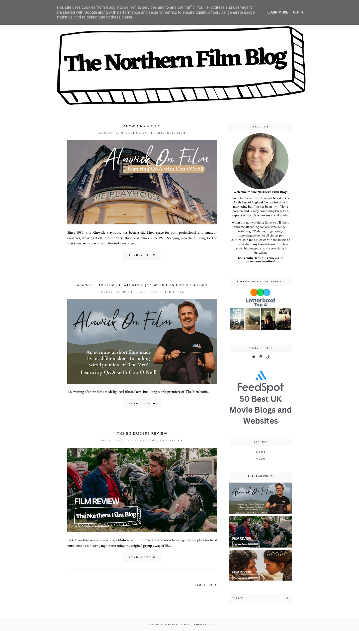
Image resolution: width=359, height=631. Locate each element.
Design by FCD (202, 624)
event (157, 133)
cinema (150, 440)
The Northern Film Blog (173, 624)
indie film (176, 133)
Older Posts (205, 585)
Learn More (277, 12)
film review (172, 440)
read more (142, 255)
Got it (298, 12)
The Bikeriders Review (142, 433)
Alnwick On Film (142, 126)
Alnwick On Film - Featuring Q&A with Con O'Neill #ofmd (142, 285)
